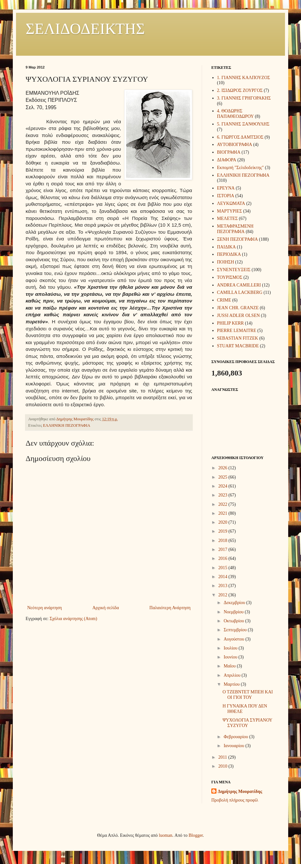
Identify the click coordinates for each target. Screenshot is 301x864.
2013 (223, 585)
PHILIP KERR (230, 323)
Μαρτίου (232, 684)
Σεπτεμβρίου (236, 629)
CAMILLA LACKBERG (240, 292)
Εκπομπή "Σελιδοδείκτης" (240, 167)
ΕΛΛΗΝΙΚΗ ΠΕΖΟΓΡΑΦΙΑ (66, 425)
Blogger (196, 835)
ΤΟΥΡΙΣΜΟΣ (229, 277)
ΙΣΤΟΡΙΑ (225, 195)
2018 (223, 540)
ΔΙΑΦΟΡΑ (226, 159)
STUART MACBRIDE (238, 345)
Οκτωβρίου (234, 620)
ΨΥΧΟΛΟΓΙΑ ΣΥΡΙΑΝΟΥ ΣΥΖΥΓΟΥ (247, 723)
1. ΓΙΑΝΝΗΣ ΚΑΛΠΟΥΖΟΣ (243, 77)
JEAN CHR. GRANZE (238, 307)
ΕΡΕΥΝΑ (226, 188)
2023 (223, 495)
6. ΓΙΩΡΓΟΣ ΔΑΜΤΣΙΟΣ (240, 137)
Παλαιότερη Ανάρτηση (170, 607)
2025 (223, 477)
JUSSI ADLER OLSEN (238, 315)
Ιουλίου (231, 648)
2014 (223, 576)
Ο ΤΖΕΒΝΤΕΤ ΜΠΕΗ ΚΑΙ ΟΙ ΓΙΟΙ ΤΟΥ (248, 695)
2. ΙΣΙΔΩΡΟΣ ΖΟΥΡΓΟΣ (240, 90)
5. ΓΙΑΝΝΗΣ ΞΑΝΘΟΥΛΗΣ (243, 124)
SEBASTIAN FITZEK (237, 338)
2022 (223, 504)
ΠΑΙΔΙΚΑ (226, 247)
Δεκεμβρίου (235, 602)
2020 (223, 522)
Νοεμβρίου (234, 612)
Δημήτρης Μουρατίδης (240, 791)
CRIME (224, 300)
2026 (223, 467)
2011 (223, 757)
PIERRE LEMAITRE (236, 330)
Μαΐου (230, 666)
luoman (165, 835)
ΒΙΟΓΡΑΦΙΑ (228, 152)
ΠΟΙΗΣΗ (225, 262)
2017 (223, 549)
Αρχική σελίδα (105, 607)
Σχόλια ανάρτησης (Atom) (73, 618)
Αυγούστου (234, 639)
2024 (223, 486)
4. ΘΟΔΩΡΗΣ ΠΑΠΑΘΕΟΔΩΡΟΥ (235, 114)
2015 (223, 567)
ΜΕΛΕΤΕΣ (227, 218)
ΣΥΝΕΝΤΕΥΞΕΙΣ (234, 269)
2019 (223, 531)
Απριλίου (232, 675)
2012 (223, 595)
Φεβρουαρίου (236, 736)
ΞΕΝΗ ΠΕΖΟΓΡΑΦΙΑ (237, 239)
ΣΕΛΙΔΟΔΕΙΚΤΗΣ (85, 28)
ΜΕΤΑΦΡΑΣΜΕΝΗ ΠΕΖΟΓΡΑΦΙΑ (235, 229)
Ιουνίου (231, 657)
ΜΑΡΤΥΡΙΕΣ (229, 211)
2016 (223, 558)
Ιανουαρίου (234, 745)
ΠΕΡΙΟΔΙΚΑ (229, 254)
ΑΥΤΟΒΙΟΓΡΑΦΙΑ (234, 144)
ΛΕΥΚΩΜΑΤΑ (231, 203)
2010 (223, 766)
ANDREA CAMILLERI (239, 285)
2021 (223, 513)
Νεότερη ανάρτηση (44, 607)
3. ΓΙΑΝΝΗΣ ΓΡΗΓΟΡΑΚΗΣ (244, 98)
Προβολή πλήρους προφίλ (234, 800)
